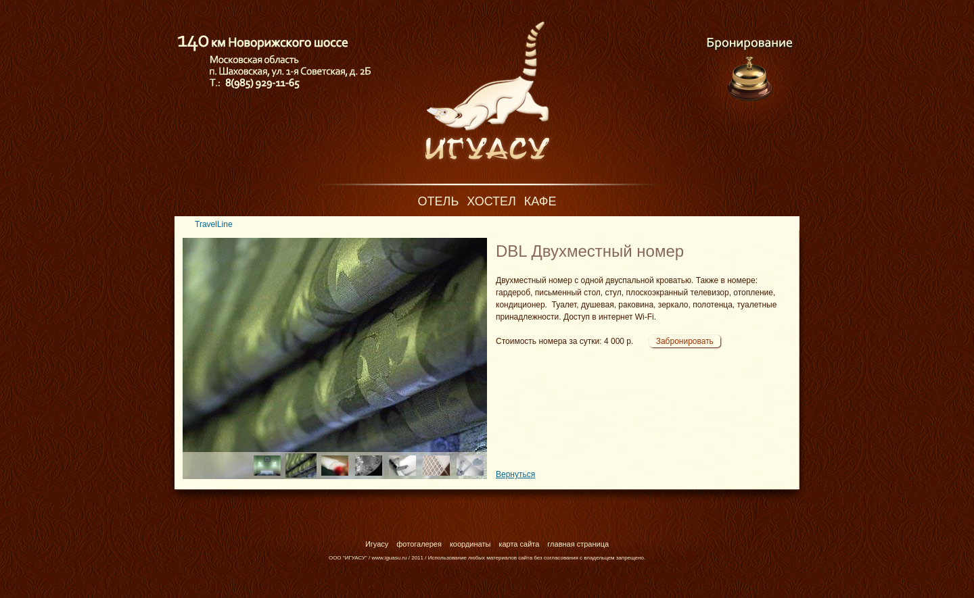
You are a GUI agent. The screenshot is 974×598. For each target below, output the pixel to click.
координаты (470, 544)
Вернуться (515, 474)
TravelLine (214, 224)
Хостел (491, 201)
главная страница (578, 544)
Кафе (540, 201)
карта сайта (518, 544)
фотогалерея (419, 544)
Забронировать (685, 341)
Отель (438, 201)
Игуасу (376, 544)
